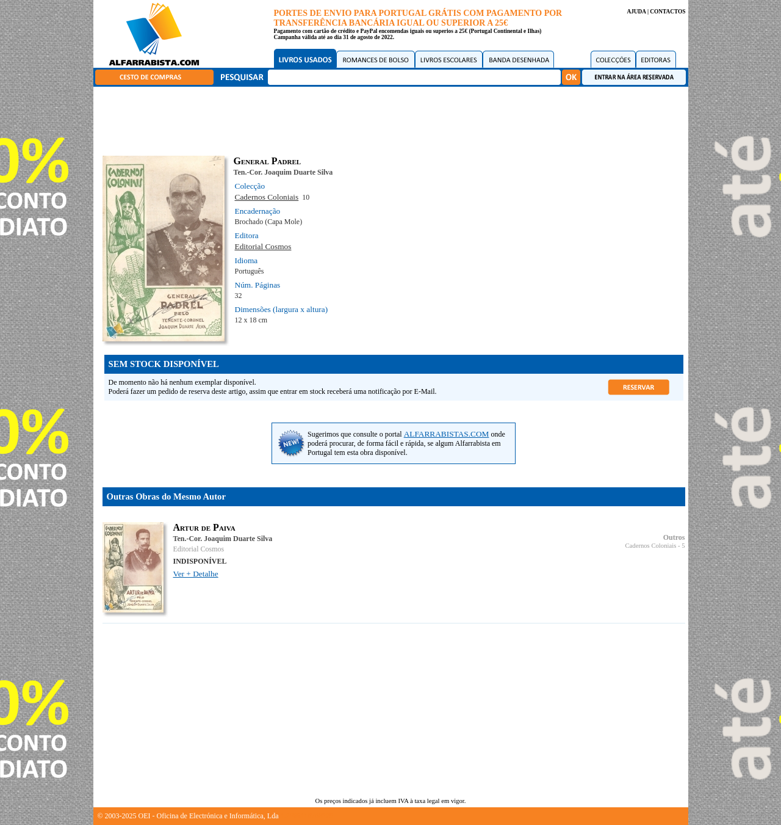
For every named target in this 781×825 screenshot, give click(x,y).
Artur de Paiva (204, 527)
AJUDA (636, 12)
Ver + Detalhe (195, 573)
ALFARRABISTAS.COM (446, 433)
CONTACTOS (667, 12)
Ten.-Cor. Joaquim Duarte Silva (283, 172)
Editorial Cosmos (263, 246)
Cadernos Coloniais (267, 197)
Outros (674, 537)
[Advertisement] (393, 119)
